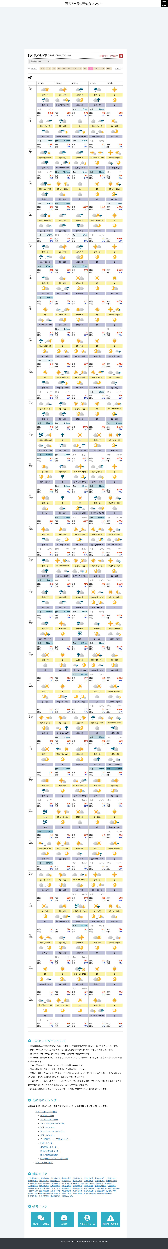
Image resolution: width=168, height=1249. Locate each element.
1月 (49, 69)
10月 (96, 69)
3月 (59, 69)
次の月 (118, 68)
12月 (108, 69)
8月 (85, 69)
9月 (90, 69)
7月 (80, 69)
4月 (64, 69)
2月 (54, 69)
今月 (42, 69)
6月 (74, 69)
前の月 (34, 68)
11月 (102, 69)
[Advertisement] (84, 28)
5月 (69, 69)
